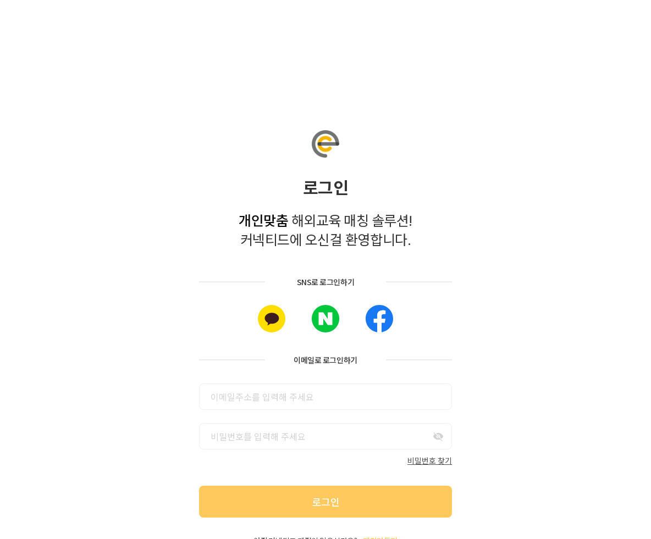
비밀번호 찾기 (429, 460)
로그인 (326, 501)
